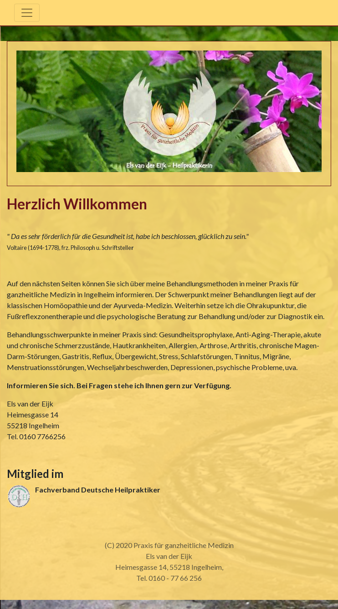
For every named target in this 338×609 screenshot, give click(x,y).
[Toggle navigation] (27, 13)
